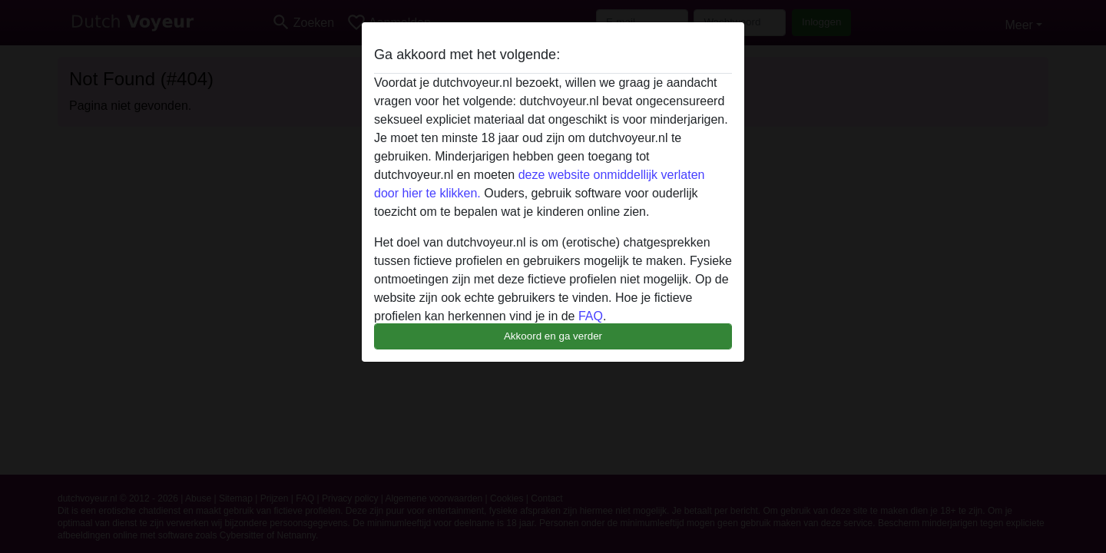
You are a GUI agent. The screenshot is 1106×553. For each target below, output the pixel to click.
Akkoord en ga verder (553, 336)
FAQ (590, 316)
